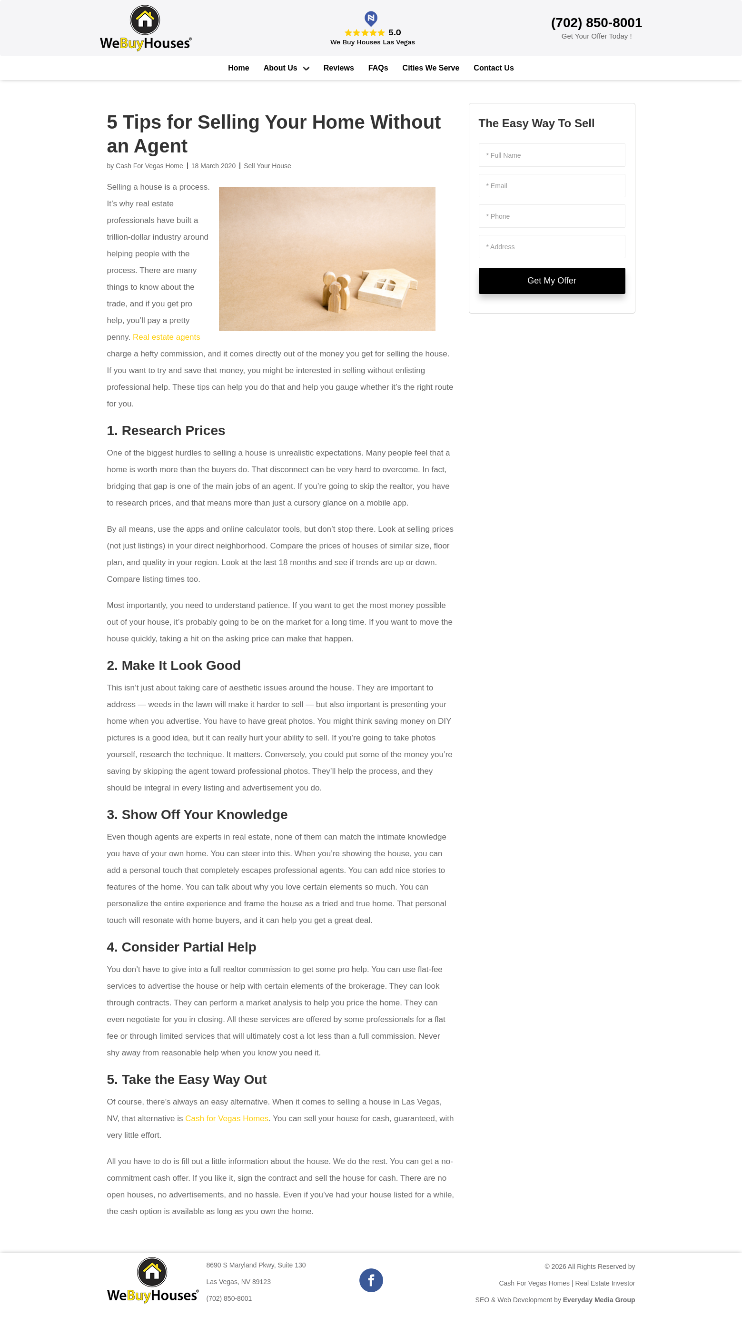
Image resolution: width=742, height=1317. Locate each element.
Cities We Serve (431, 68)
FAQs (378, 68)
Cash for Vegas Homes (226, 1118)
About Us (280, 68)
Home (238, 68)
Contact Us (494, 68)
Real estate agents (166, 337)
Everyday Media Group (599, 1300)
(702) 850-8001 (229, 1298)
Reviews (339, 68)
